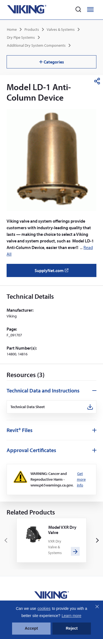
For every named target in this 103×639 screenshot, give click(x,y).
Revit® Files (19, 430)
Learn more (71, 615)
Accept (31, 628)
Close (97, 607)
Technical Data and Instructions (43, 390)
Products (31, 29)
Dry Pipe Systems (21, 37)
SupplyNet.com (53, 272)
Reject (71, 628)
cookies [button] (44, 608)
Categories (51, 62)
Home (12, 29)
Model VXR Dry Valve (62, 529)
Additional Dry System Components (36, 45)
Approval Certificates (31, 450)
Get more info (81, 479)
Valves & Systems (61, 29)
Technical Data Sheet (27, 407)
